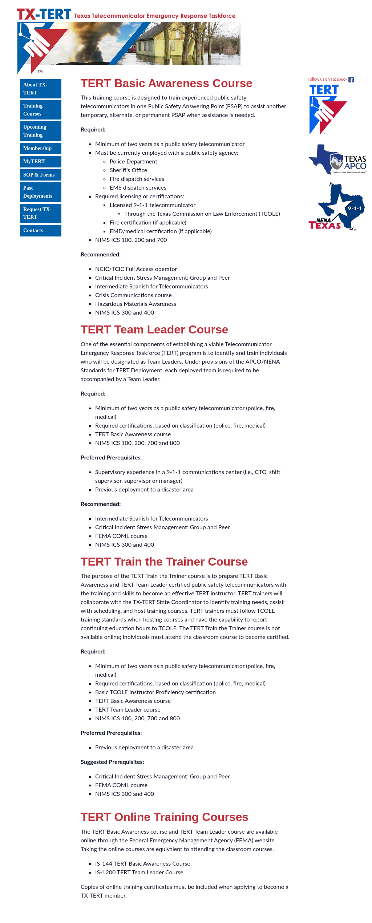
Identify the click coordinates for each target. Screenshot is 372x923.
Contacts (33, 230)
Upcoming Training (34, 131)
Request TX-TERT (37, 213)
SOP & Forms (38, 175)
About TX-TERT (35, 89)
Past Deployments (37, 192)
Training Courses (33, 110)
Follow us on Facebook (331, 79)
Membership (37, 148)
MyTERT (34, 161)
